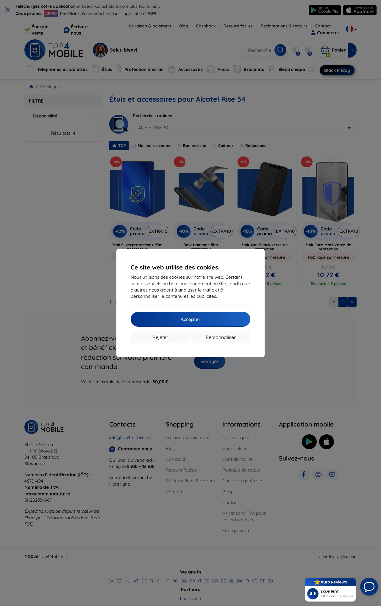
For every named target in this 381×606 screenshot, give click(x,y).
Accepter (191, 319)
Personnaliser (221, 337)
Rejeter (160, 337)
